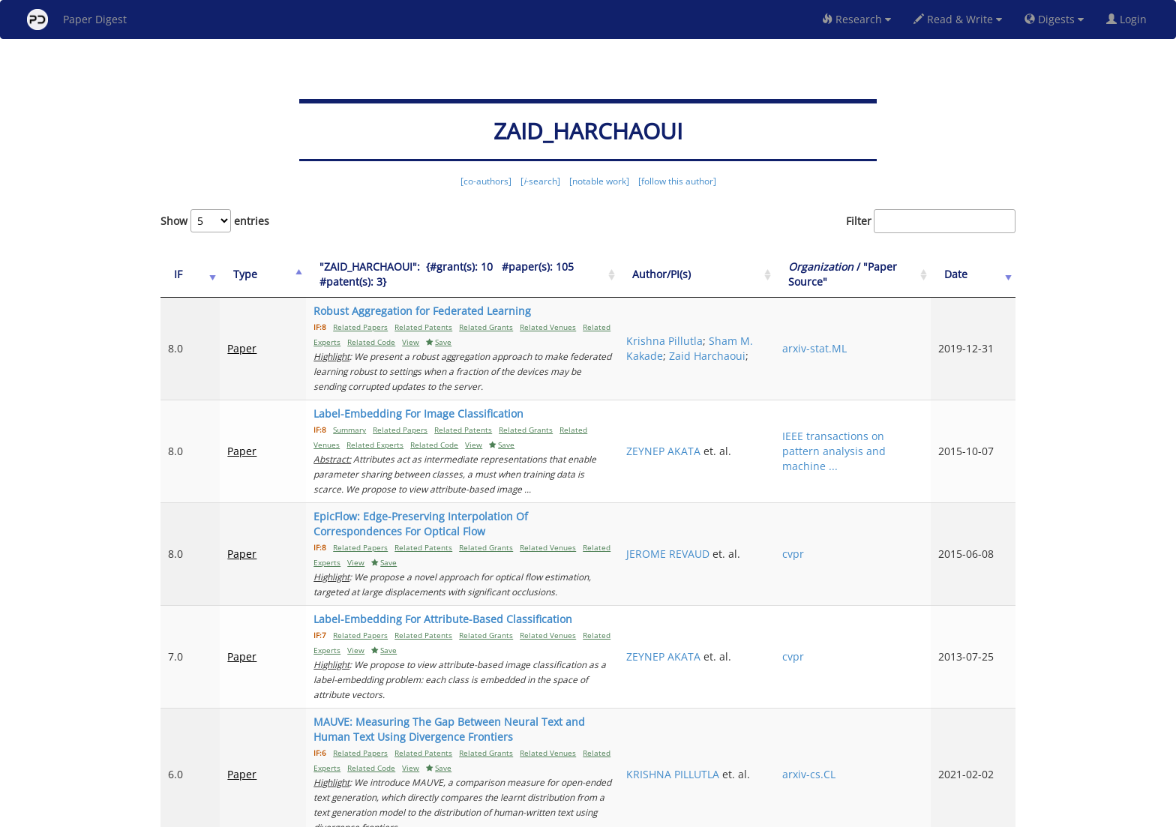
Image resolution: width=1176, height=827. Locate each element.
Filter (931, 221)
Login (1129, 19)
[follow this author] (677, 181)
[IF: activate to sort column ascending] (184, 275)
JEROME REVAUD (751, 501)
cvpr (843, 509)
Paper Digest (77, 19)
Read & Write (958, 19)
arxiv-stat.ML (864, 341)
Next (992, 752)
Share (664, 813)
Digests (1054, 19)
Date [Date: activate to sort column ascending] (973, 274)
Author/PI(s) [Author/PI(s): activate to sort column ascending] (745, 274)
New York (710, 813)
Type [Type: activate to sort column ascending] (233, 274)
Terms (594, 813)
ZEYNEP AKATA (747, 428)
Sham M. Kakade (752, 341)
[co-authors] (486, 181)
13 (951, 752)
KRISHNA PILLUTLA (756, 669)
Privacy (630, 813)
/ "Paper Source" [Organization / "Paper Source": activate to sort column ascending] (876, 274)
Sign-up (557, 813)
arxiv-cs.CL (859, 677)
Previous (720, 752)
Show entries (214, 220)
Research (856, 19)
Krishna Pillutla (748, 326)
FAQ (525, 813)
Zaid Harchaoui (748, 356)
